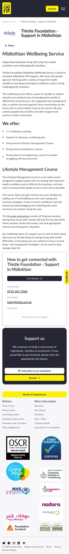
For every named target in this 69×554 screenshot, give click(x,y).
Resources (39, 405)
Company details (42, 423)
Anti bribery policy (10, 414)
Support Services (9, 22)
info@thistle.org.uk (19, 302)
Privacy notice (8, 410)
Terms (48, 546)
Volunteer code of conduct (14, 423)
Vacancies (38, 414)
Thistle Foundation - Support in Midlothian (38, 22)
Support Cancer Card (33, 546)
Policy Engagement (11, 427)
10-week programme (18, 216)
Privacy (57, 546)
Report (44, 317)
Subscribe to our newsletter (47, 427)
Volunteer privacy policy (13, 419)
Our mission (40, 410)
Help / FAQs (40, 419)
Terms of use (8, 405)
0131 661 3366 (17, 291)
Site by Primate (9, 550)
